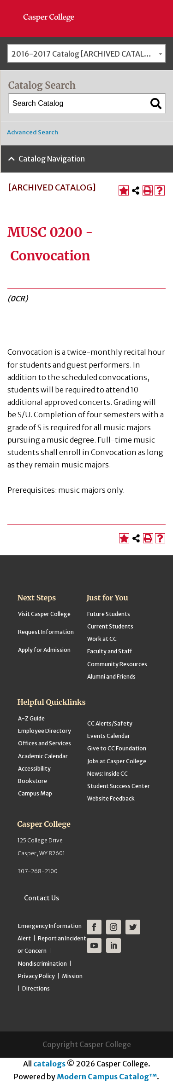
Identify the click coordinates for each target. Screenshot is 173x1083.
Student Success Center (118, 786)
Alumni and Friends (111, 676)
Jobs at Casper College (116, 761)
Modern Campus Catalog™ (107, 1076)
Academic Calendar (43, 756)
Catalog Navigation (51, 158)
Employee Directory (44, 730)
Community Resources (117, 664)
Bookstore (32, 781)
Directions (36, 988)
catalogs (49, 1063)
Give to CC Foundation (116, 748)
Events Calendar (108, 735)
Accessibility (34, 768)
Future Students (108, 614)
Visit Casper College (44, 614)
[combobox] (86, 53)
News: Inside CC (107, 773)
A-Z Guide (31, 718)
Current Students (110, 626)
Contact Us (41, 898)
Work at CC (102, 638)
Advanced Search (32, 132)
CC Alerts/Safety (109, 723)
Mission (72, 976)
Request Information (46, 631)
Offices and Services (44, 743)
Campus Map (35, 793)
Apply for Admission (44, 649)
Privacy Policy (36, 976)
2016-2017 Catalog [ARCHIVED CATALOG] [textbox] (85, 53)
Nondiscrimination (42, 963)
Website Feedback (111, 798)
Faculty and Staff (109, 651)
